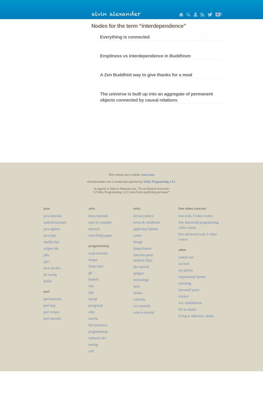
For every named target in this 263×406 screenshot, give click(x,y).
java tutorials (53, 216)
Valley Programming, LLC (159, 181)
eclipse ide (51, 248)
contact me (186, 257)
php (91, 292)
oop (91, 286)
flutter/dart (96, 266)
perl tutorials (52, 299)
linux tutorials (98, 216)
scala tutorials (98, 253)
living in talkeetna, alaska (196, 316)
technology (141, 280)
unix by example (100, 222)
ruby (92, 312)
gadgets (139, 273)
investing (185, 283)
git (90, 273)
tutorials (94, 229)
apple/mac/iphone (146, 229)
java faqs (50, 235)
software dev (97, 338)
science (184, 296)
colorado (140, 299)
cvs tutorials (142, 306)
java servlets (52, 268)
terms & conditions (147, 222)
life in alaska (187, 309)
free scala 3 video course (196, 216)
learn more (148, 174)
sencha (93, 318)
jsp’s (47, 261)
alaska (138, 293)
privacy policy (144, 216)
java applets (52, 229)
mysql (93, 299)
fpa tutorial (141, 267)
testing (93, 344)
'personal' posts (189, 290)
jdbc (47, 255)
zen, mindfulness (190, 303)
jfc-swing (50, 274)
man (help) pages (100, 235)
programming (98, 331)
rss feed (184, 264)
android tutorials (55, 222)
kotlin (48, 281)
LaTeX (137, 286)
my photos (186, 270)
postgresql (96, 305)
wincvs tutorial (144, 312)
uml (91, 351)
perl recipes (52, 312)
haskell (93, 279)
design (138, 242)
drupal (93, 260)
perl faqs (50, 305)
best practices (98, 325)
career (138, 235)
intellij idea (51, 242)
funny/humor (143, 248)
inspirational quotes (192, 277)
